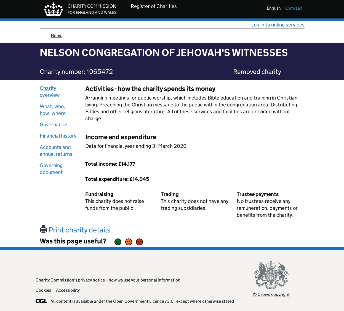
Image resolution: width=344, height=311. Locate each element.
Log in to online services (278, 25)
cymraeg (293, 8)
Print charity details (75, 229)
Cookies (43, 290)
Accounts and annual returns (56, 150)
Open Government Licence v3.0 (143, 301)
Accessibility (68, 290)
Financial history (58, 136)
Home (56, 35)
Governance (53, 124)
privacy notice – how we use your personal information (129, 280)
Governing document (51, 168)
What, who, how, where (53, 109)
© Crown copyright (271, 294)
